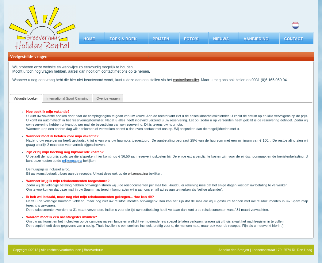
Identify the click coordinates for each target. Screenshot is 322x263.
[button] (126, 39)
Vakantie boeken (25, 98)
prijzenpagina (138, 173)
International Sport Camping (68, 98)
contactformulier (186, 80)
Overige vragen (108, 98)
